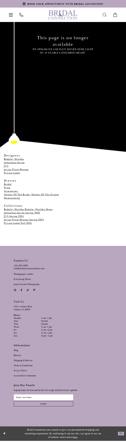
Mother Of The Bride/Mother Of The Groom (31, 194)
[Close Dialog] (5, 435)
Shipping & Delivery (23, 360)
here (75, 438)
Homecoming (12, 198)
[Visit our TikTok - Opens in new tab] (28, 290)
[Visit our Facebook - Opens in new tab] (21, 290)
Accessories (11, 191)
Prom (7, 187)
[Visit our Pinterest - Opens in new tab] (34, 290)
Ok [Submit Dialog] (120, 434)
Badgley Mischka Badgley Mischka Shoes (28, 209)
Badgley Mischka (14, 159)
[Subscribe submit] (46, 405)
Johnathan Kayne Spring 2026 (22, 212)
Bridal (8, 184)
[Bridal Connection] (63, 15)
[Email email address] (46, 397)
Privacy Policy (20, 370)
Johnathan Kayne (14, 162)
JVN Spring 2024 (14, 216)
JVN (6, 166)
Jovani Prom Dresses (16, 169)
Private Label (12, 173)
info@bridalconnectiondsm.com (29, 268)
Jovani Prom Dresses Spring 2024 (24, 219)
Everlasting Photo (22, 279)
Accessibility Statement (25, 375)
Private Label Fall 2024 (18, 223)
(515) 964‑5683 (21, 265)
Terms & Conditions (23, 365)
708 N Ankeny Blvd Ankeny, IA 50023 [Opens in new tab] (23, 308)
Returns (17, 355)
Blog (16, 350)
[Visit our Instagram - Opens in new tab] (15, 290)
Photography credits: (23, 274)
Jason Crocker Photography (27, 284)
